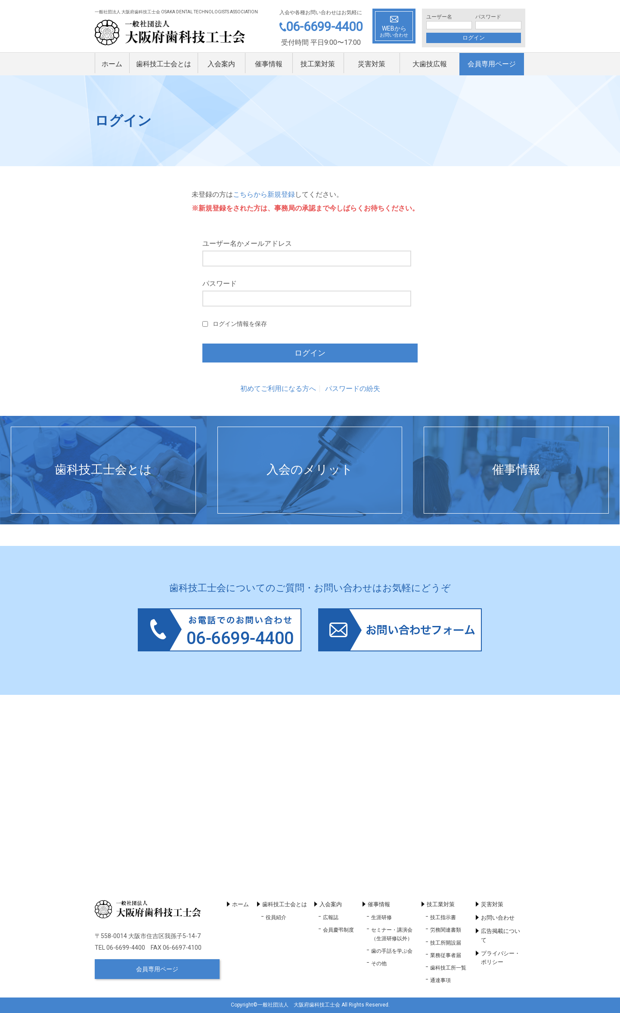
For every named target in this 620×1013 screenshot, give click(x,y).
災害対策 (371, 64)
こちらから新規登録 (264, 194)
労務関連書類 (445, 930)
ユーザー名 (439, 17)
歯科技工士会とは (163, 64)
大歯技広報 (429, 64)
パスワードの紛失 (352, 388)
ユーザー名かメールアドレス (247, 243)
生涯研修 (381, 917)
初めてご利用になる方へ (278, 388)
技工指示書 (443, 917)
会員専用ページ (492, 64)
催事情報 (268, 64)
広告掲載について (500, 935)
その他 (379, 963)
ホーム (112, 64)
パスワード (488, 17)
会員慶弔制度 (338, 930)
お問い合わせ (498, 917)
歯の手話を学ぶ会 (391, 951)
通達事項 (440, 980)
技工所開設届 (445, 943)
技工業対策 (318, 64)
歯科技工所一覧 (448, 968)
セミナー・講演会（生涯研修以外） (391, 934)
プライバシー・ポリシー (500, 958)
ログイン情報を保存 (240, 324)
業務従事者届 (445, 955)
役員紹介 (276, 917)
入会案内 (221, 64)
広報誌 (330, 917)
